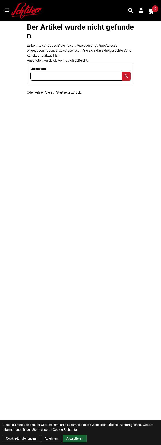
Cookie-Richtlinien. (66, 430)
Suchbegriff (38, 68)
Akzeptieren (74, 438)
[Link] (7, 10)
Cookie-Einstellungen (21, 438)
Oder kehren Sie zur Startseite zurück (54, 92)
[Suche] (131, 10)
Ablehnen (51, 438)
